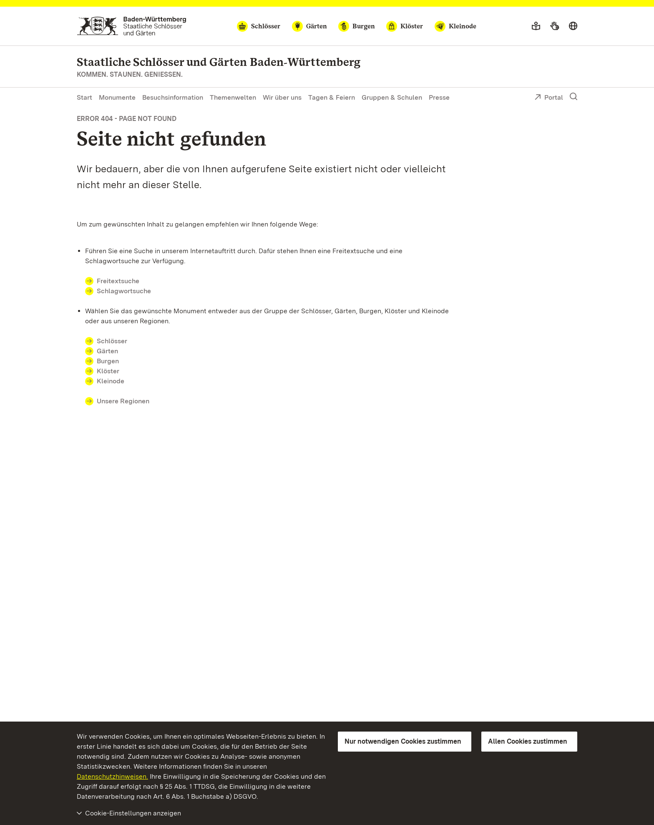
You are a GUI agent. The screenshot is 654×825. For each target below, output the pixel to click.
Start (84, 97)
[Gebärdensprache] (554, 26)
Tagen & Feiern (331, 97)
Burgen (108, 361)
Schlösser (112, 341)
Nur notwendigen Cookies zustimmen (403, 741)
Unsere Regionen (123, 401)
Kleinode (110, 381)
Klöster (108, 371)
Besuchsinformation (172, 97)
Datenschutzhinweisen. (112, 776)
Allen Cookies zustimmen (527, 741)
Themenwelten (233, 97)
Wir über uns (282, 97)
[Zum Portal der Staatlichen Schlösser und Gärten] (131, 26)
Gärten (107, 351)
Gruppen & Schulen (392, 97)
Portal (548, 98)
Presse (439, 97)
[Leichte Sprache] (535, 26)
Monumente (117, 97)
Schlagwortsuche (124, 291)
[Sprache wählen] (573, 26)
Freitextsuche (123, 281)
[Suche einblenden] (573, 97)
